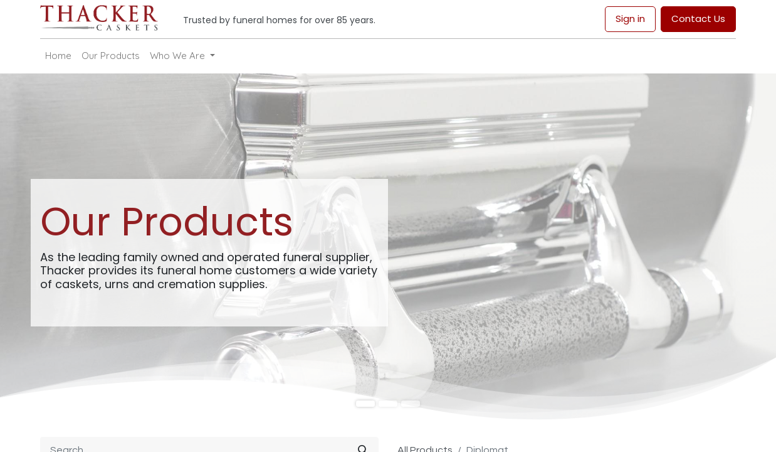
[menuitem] (58, 56)
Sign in (630, 18)
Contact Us (698, 18)
